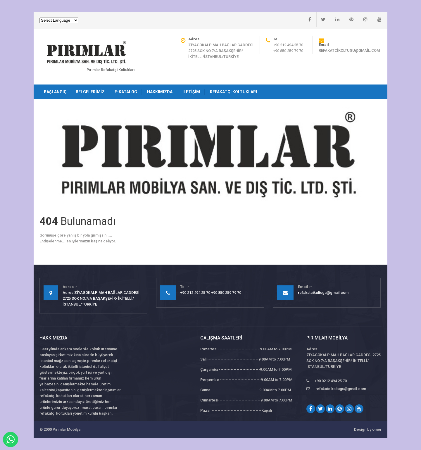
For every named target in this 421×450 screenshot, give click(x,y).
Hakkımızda (159, 91)
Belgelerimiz (90, 91)
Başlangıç (55, 91)
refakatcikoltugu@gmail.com (349, 50)
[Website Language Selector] (58, 20)
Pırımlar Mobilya (66, 429)
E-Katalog (126, 91)
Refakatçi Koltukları (233, 91)
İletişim (191, 91)
